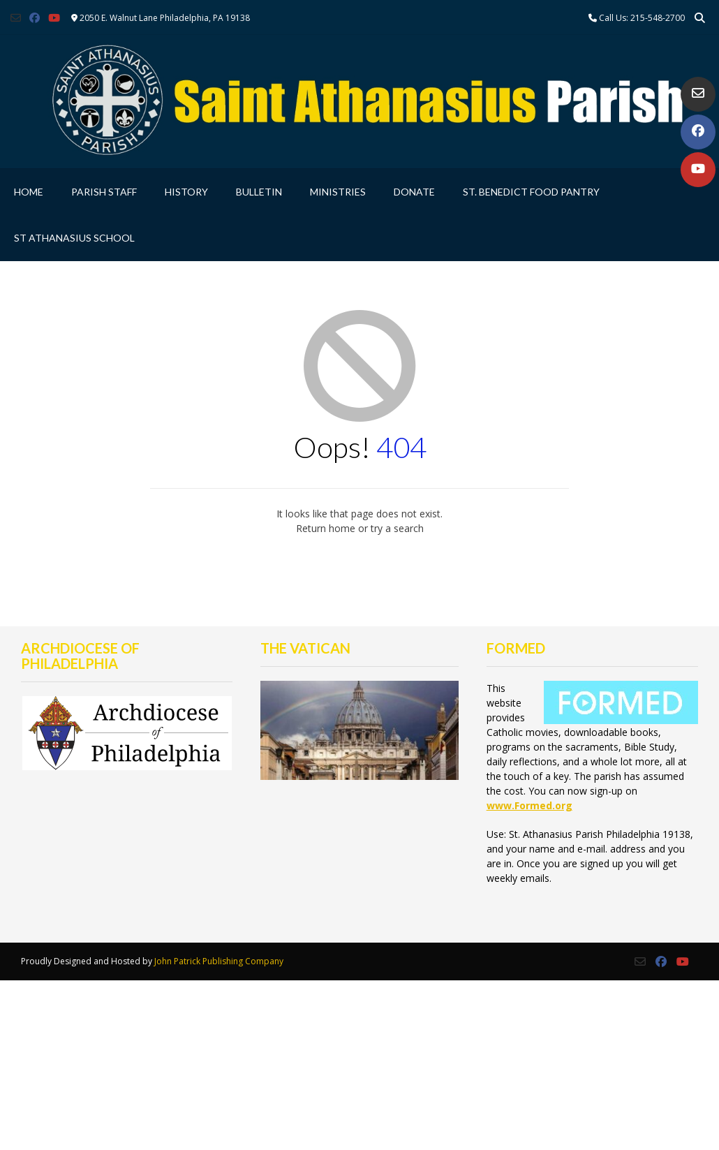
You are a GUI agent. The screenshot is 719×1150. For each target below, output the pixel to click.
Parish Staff (104, 192)
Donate (414, 192)
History (186, 192)
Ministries (338, 192)
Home (28, 192)
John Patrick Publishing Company (218, 961)
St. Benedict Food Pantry (531, 192)
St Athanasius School (74, 238)
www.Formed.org (529, 805)
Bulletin (259, 192)
